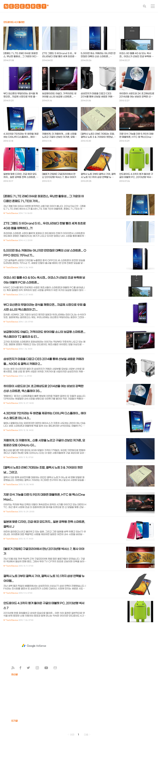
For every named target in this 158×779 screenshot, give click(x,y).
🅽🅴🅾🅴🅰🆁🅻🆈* (26, 7)
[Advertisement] (34, 645)
